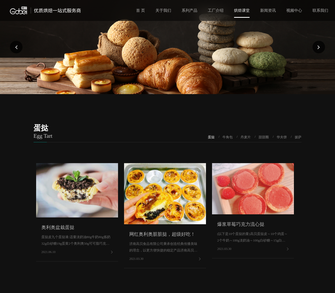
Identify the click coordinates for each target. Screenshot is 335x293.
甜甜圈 (264, 137)
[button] (16, 47)
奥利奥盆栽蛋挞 (57, 227)
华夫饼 (282, 137)
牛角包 (227, 137)
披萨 (298, 137)
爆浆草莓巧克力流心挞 (240, 224)
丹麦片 (246, 137)
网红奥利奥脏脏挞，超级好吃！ (162, 234)
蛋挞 (211, 137)
